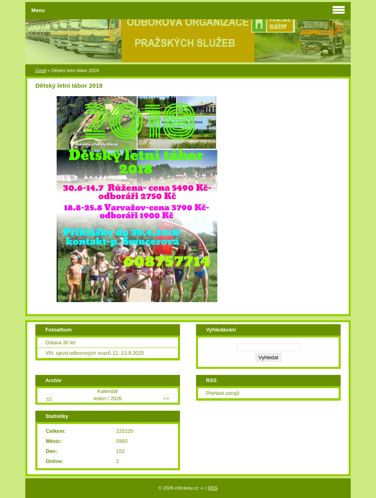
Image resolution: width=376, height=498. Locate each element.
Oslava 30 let (60, 343)
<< (49, 398)
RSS (213, 488)
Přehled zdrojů (222, 393)
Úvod (40, 70)
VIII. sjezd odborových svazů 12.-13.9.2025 (94, 353)
